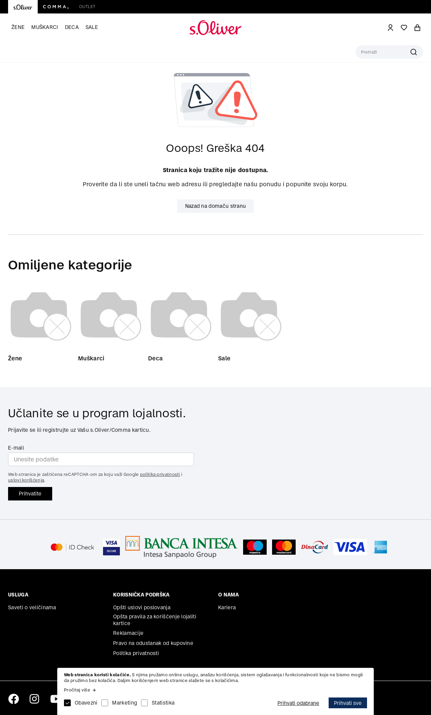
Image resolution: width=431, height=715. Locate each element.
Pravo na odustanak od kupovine (153, 643)
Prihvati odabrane (298, 703)
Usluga (18, 594)
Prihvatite (30, 493)
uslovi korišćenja (26, 480)
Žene (18, 27)
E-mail (16, 448)
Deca (72, 27)
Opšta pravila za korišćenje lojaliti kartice (154, 619)
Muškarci (44, 27)
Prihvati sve (348, 703)
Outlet (87, 6)
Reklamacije (128, 633)
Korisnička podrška (141, 594)
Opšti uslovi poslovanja (141, 607)
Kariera (227, 607)
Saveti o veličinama (32, 607)
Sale (92, 27)
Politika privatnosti (136, 653)
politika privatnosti (160, 474)
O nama (228, 594)
